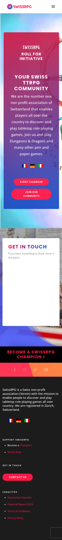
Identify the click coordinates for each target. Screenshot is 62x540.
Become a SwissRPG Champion (31, 354)
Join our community (31, 187)
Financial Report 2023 (20, 504)
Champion (26, 445)
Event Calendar (31, 176)
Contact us (17, 477)
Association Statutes (19, 497)
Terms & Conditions (18, 511)
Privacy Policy (15, 518)
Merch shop (14, 452)
